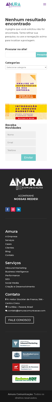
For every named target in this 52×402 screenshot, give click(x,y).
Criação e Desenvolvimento (20, 286)
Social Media (12, 283)
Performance (12, 275)
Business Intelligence (17, 271)
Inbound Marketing (15, 268)
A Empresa (11, 236)
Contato (9, 255)
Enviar (28, 157)
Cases (8, 244)
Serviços (9, 240)
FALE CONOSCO (19, 320)
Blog (8, 251)
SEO (7, 279)
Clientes (9, 247)
